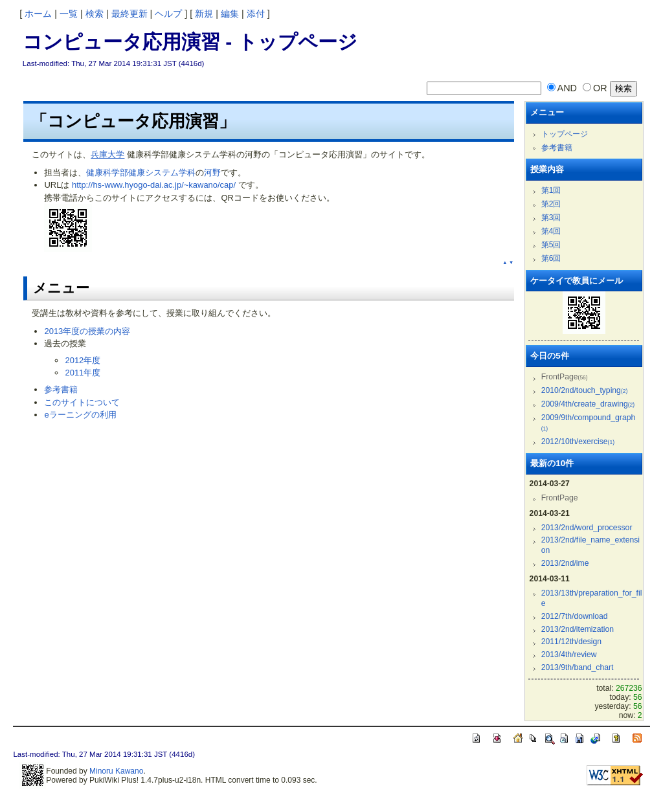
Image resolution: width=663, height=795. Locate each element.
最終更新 (129, 13)
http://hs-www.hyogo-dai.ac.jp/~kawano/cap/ (154, 185)
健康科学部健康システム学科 (141, 172)
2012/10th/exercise (577, 441)
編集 (230, 13)
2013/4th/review (569, 654)
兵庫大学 (107, 154)
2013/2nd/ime (565, 563)
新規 (204, 13)
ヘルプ (168, 13)
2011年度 (82, 372)
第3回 (551, 217)
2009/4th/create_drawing (588, 404)
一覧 (69, 13)
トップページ (564, 134)
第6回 (551, 258)
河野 (212, 172)
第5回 (551, 244)
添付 (256, 13)
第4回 (551, 231)
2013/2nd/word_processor (587, 527)
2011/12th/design (571, 641)
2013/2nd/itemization (577, 629)
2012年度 (82, 360)
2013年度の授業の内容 (87, 331)
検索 (94, 13)
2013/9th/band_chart (577, 667)
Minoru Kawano (116, 771)
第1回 (551, 190)
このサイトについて (82, 402)
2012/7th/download (574, 616)
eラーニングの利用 (80, 415)
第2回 (551, 203)
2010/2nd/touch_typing (584, 390)
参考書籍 (61, 389)
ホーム (38, 13)
